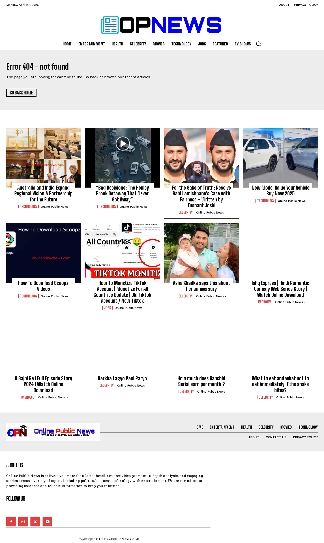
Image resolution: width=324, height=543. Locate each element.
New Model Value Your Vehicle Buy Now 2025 (280, 192)
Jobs (107, 310)
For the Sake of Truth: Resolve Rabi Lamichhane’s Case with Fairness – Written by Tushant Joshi (201, 198)
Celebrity (185, 214)
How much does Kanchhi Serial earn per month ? (201, 383)
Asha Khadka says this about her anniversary (201, 288)
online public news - (211, 214)
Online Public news (55, 208)
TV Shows (264, 304)
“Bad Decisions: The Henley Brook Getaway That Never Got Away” (122, 195)
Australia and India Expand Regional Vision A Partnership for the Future (43, 195)
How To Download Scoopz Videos (43, 288)
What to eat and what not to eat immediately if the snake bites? (280, 386)
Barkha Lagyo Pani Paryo (122, 380)
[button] (258, 43)
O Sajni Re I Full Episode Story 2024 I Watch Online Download (43, 386)
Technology (28, 208)
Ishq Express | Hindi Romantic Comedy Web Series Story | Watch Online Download (280, 291)
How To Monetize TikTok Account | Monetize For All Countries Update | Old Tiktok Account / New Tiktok (122, 294)
